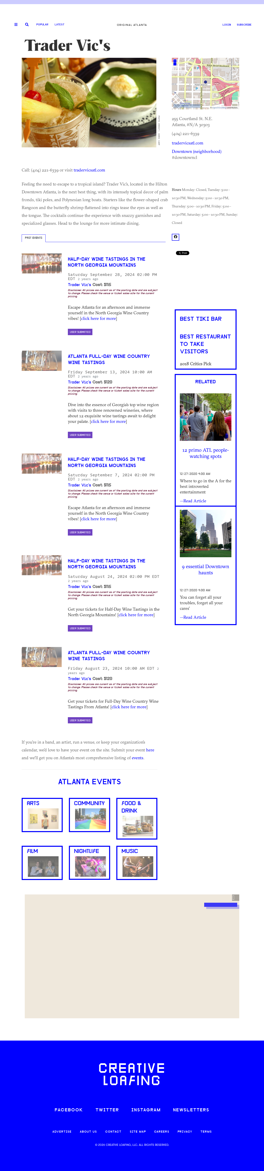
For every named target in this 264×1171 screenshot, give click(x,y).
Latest (59, 24)
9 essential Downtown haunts (205, 569)
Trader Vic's (79, 285)
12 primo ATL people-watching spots (205, 453)
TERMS (206, 1131)
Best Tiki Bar (201, 319)
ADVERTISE (62, 1131)
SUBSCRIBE (244, 25)
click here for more (98, 318)
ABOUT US (88, 1131)
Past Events (33, 238)
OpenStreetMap (219, 107)
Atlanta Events (89, 782)
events (137, 757)
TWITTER (107, 1110)
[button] (235, 897)
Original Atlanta (132, 24)
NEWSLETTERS (191, 1110)
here (150, 749)
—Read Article (193, 500)
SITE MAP (138, 1131)
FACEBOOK (69, 1110)
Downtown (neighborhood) (197, 151)
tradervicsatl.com (89, 170)
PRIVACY (185, 1131)
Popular (42, 24)
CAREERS (161, 1131)
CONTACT (113, 1131)
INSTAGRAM (146, 1110)
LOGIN (227, 25)
